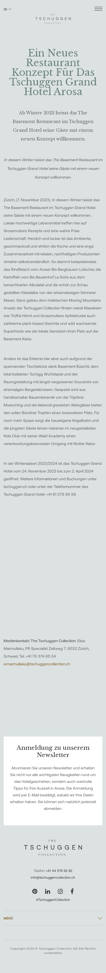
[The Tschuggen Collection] (53, 17)
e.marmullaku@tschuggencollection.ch (37, 663)
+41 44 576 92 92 (59, 871)
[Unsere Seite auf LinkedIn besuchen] (47, 891)
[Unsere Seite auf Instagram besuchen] (60, 891)
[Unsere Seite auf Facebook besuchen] (72, 891)
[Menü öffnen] (98, 9)
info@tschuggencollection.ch (53, 877)
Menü (8, 918)
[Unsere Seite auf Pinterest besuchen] (34, 891)
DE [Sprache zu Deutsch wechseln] (7, 9)
